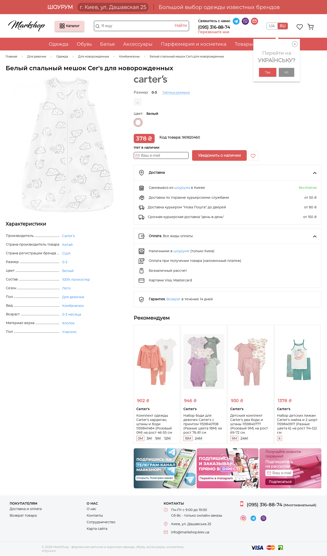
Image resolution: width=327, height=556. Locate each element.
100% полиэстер (76, 279)
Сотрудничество (101, 522)
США (66, 253)
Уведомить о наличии (219, 155)
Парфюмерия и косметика (193, 44)
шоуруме (182, 251)
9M (158, 438)
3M (149, 438)
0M (140, 438)
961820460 (191, 137)
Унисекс (69, 332)
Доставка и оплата (26, 509)
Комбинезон (73, 306)
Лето (66, 288)
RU (283, 26)
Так (267, 72)
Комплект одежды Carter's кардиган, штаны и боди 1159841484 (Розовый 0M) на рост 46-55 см (154, 424)
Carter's (68, 236)
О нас (91, 509)
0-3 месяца (71, 314)
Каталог (62, 26)
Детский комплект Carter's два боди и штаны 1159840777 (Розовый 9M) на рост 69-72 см (249, 424)
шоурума (182, 187)
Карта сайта (97, 529)
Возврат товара (23, 515)
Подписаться (280, 482)
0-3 (64, 262)
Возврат (173, 299)
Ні (286, 72)
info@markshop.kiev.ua (190, 532)
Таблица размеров (176, 92)
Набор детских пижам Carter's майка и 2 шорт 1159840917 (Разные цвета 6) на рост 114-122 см (297, 424)
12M (167, 438)
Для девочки (73, 297)
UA (272, 26)
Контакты (95, 515)
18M (188, 438)
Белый (138, 122)
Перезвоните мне (213, 32)
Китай (67, 245)
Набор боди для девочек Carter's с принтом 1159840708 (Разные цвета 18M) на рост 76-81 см (202, 424)
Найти (181, 25)
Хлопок (68, 323)
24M (198, 438)
